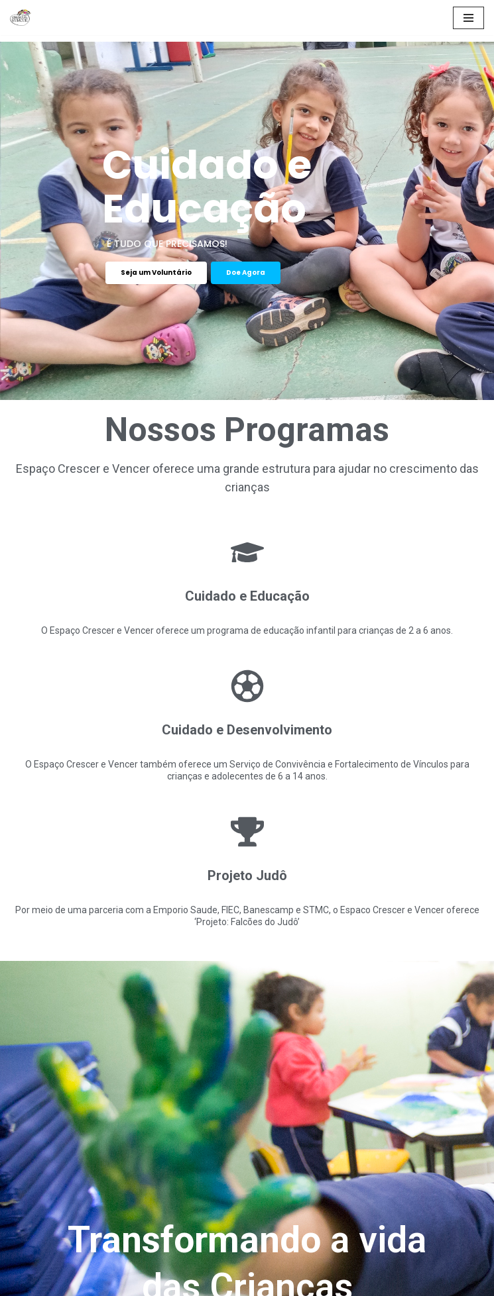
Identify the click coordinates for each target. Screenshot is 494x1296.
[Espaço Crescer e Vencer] (24, 17)
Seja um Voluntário (156, 272)
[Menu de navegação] (468, 18)
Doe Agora (245, 272)
